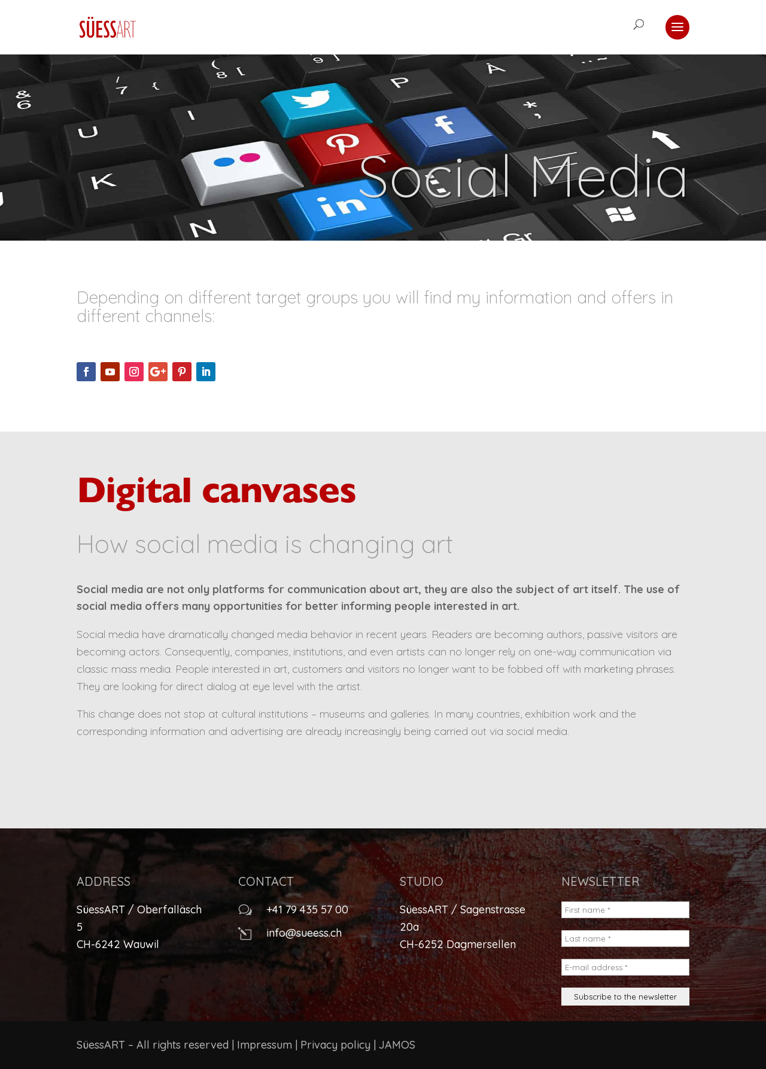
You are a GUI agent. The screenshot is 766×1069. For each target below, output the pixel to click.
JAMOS (397, 1045)
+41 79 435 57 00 (307, 909)
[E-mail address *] (625, 967)
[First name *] (625, 909)
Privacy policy (335, 1045)
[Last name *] (625, 938)
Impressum (264, 1045)
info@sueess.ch (304, 933)
